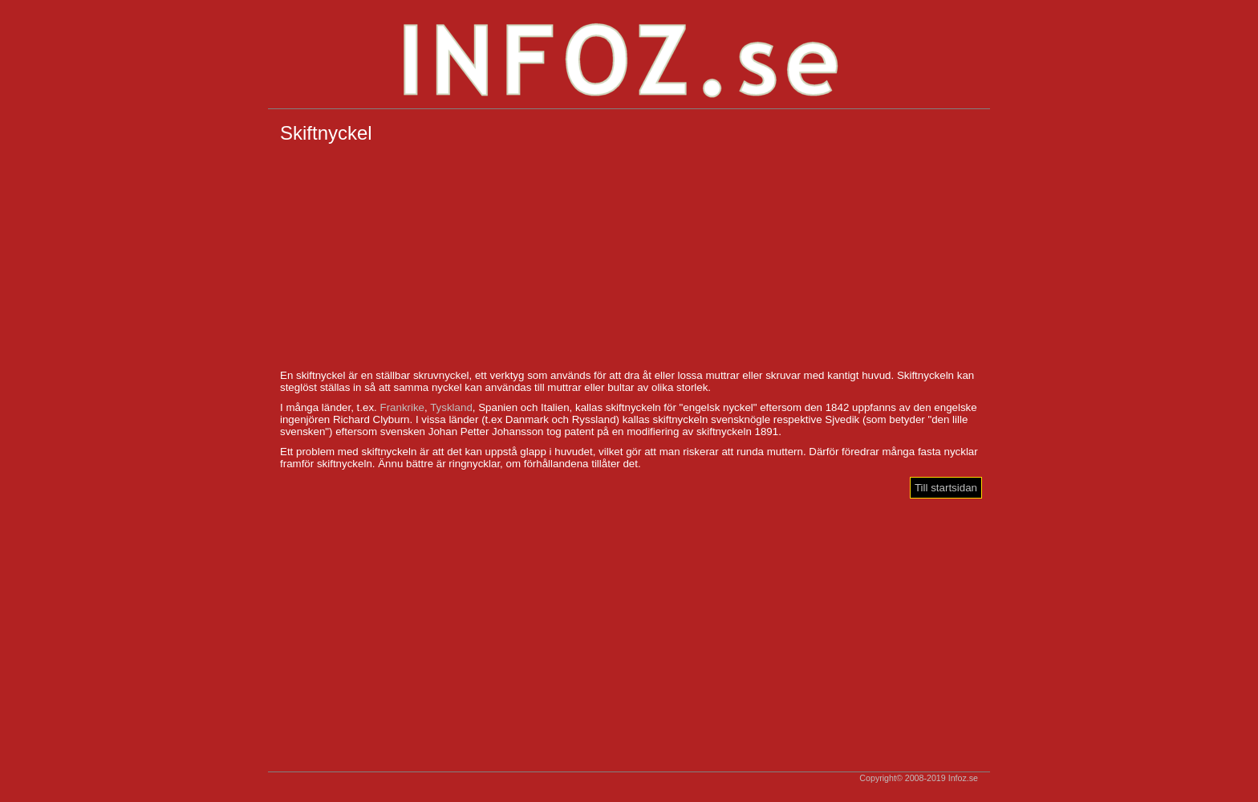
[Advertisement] (629, 257)
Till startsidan (946, 488)
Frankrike (401, 407)
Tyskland (451, 407)
